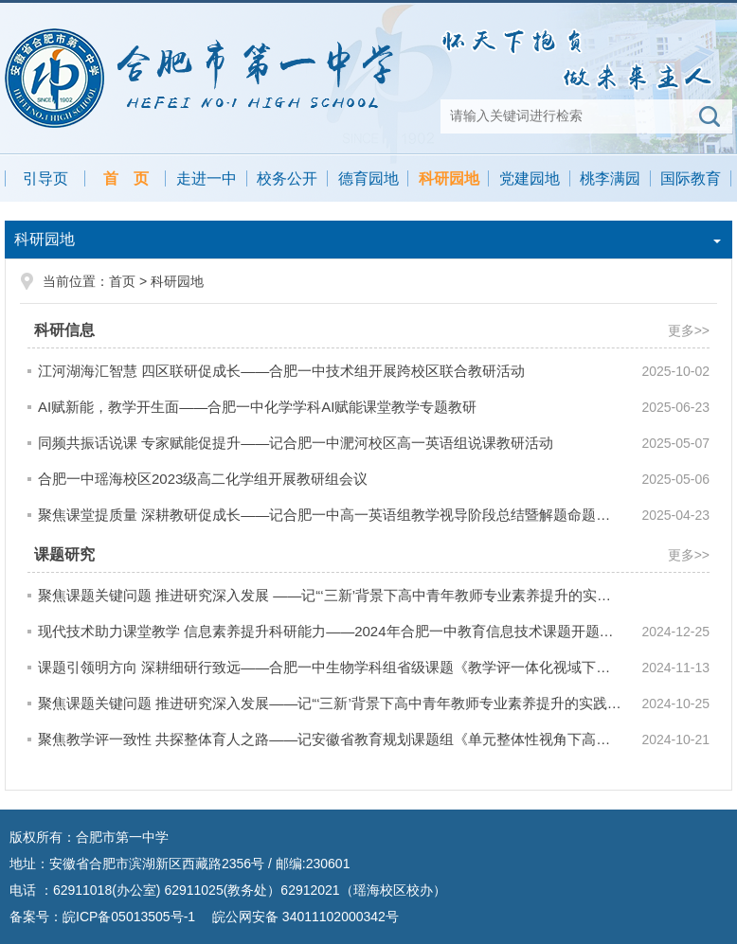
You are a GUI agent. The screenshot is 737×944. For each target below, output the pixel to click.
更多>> (689, 330)
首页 (122, 281)
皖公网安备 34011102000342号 (303, 916)
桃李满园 (610, 178)
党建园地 (529, 178)
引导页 (45, 178)
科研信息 (64, 330)
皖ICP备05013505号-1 (129, 916)
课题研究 (64, 554)
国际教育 (690, 178)
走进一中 (206, 178)
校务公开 (287, 178)
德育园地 (368, 178)
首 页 (126, 178)
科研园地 (449, 178)
